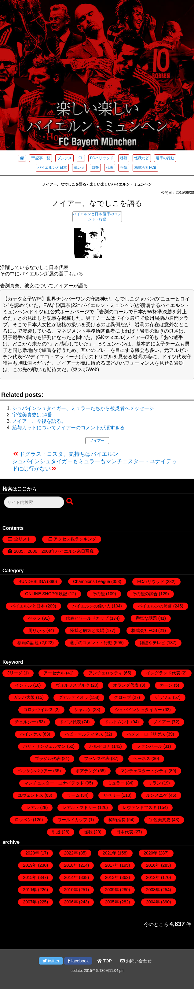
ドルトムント (117, 721)
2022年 (71, 853)
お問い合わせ (136, 960)
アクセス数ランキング (74, 539)
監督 (95, 167)
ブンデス (64, 158)
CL (81, 158)
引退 (56, 831)
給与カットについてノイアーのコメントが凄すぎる (68, 427)
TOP (104, 960)
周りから (36, 630)
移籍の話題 (28, 642)
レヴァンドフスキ (140, 807)
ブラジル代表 (47, 758)
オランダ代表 (126, 685)
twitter (50, 960)
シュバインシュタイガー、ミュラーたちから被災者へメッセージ (83, 408)
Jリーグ (14, 672)
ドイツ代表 (70, 721)
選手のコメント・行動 (91, 642)
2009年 (112, 889)
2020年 (150, 853)
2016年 (153, 865)
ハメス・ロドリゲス (146, 734)
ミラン (154, 782)
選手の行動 (165, 158)
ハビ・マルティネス (84, 734)
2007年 (30, 901)
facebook (78, 960)
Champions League (91, 581)
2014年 (71, 877)
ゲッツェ (163, 697)
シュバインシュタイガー (138, 709)
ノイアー (97, 440)
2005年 (112, 901)
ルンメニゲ (156, 795)
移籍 (123, 158)
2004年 (153, 901)
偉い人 (79, 167)
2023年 (32, 853)
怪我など (141, 158)
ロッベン (23, 819)
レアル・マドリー (79, 807)
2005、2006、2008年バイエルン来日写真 (54, 551)
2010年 (71, 889)
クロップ (122, 697)
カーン (166, 685)
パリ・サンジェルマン (44, 746)
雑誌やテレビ (152, 642)
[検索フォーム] (34, 502)
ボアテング (86, 770)
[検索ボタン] (70, 502)
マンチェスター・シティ (143, 770)
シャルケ (82, 709)
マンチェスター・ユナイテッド (54, 782)
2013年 (112, 877)
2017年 (112, 865)
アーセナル (54, 672)
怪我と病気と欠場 (87, 630)
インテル (23, 685)
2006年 (71, 901)
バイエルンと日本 (52, 167)
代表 (109, 167)
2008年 (153, 889)
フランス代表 (97, 758)
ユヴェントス (30, 795)
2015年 (30, 877)
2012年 (153, 877)
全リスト (22, 539)
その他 (98, 593)
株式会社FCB (145, 167)
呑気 (123, 167)
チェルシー (25, 721)
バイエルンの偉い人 (91, 605)
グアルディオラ (73, 697)
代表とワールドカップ (87, 618)
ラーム (73, 795)
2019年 (30, 865)
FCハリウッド (101, 158)
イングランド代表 (163, 672)
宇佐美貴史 (159, 819)
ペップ (34, 618)
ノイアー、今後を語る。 (39, 421)
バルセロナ (100, 746)
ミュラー (116, 782)
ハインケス (30, 734)
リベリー (111, 795)
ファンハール (149, 746)
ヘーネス (141, 758)
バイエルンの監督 (155, 605)
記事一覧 (40, 158)
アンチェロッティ (105, 672)
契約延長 (117, 819)
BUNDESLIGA (32, 581)
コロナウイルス (38, 709)
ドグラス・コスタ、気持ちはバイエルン (68, 454)
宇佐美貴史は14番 (32, 414)
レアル (32, 807)
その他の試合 (145, 593)
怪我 (88, 831)
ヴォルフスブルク (73, 685)
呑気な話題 (146, 618)
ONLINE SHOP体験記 (46, 593)
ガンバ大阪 (24, 697)
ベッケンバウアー (35, 770)
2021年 (109, 853)
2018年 (71, 865)
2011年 (30, 889)
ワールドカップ (72, 819)
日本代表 (124, 831)
